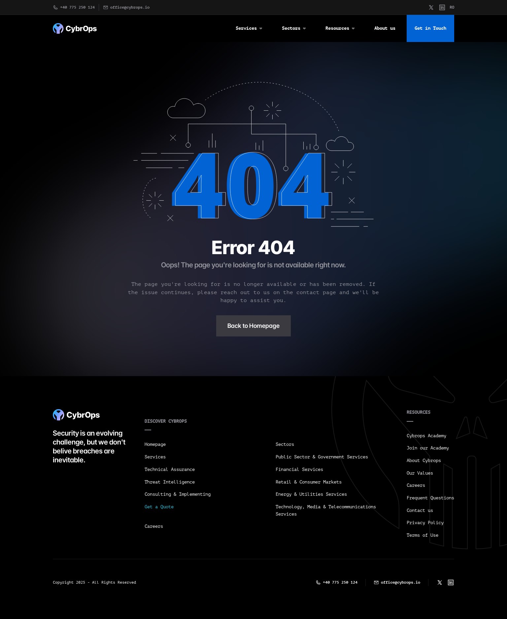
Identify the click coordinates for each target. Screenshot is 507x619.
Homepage (155, 444)
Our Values (420, 473)
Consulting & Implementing (178, 494)
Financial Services (299, 469)
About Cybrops (424, 460)
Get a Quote (159, 506)
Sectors (285, 444)
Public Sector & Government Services (322, 456)
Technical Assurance (170, 469)
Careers (154, 526)
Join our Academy (428, 447)
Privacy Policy (425, 522)
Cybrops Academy (426, 435)
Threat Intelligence (170, 482)
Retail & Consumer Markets (309, 482)
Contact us (420, 510)
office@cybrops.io (130, 7)
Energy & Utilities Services (311, 494)
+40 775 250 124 (77, 7)
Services (155, 456)
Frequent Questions (430, 497)
